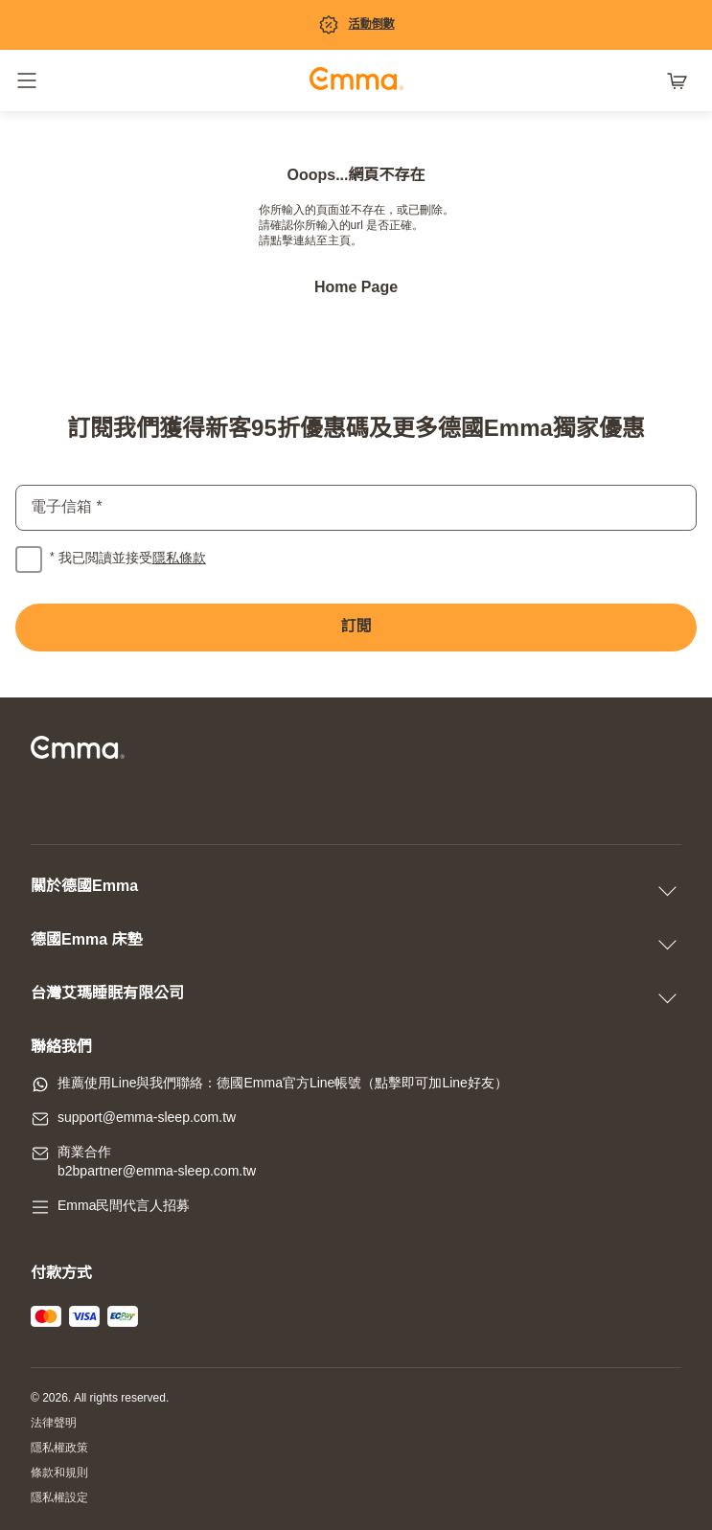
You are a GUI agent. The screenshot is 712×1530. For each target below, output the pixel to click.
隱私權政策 (59, 1448)
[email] (356, 508)
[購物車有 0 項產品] (681, 80)
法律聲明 (54, 1423)
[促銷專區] (355, 25)
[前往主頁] (356, 81)
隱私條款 (179, 559)
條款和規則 (59, 1473)
